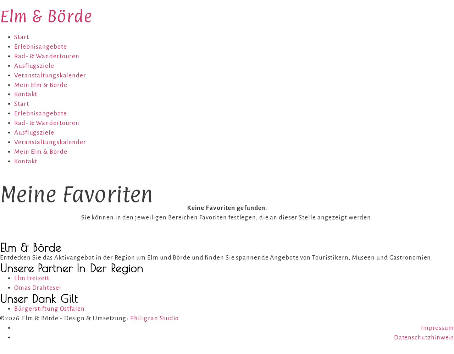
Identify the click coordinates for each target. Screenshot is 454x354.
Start (21, 37)
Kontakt (25, 94)
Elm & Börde (46, 16)
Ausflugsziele (34, 65)
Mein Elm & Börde (40, 85)
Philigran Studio (154, 318)
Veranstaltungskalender (50, 75)
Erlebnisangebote (40, 46)
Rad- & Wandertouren (46, 56)
